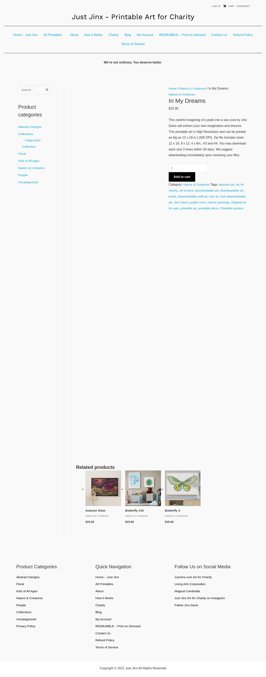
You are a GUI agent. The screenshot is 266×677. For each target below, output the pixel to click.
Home (173, 88)
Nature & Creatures (31, 168)
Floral (22, 153)
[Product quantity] (189, 168)
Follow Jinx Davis (186, 605)
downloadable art (208, 190)
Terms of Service (133, 44)
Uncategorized (28, 182)
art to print (187, 190)
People (23, 175)
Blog (128, 35)
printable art (220, 208)
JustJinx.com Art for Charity (193, 577)
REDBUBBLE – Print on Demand (182, 35)
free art (215, 196)
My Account (145, 35)
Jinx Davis (202, 202)
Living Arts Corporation (190, 584)
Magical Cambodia (187, 591)
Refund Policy (243, 35)
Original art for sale (196, 208)
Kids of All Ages (29, 160)
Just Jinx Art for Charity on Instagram (200, 598)
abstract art (228, 184)
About (74, 35)
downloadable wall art (193, 196)
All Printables (53, 35)
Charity (114, 35)
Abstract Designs (30, 126)
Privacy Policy (26, 627)
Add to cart (182, 177)
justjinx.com (219, 202)
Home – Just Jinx (25, 35)
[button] (54, 35)
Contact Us (219, 35)
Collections (26, 134)
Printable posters (190, 214)
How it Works (93, 35)
